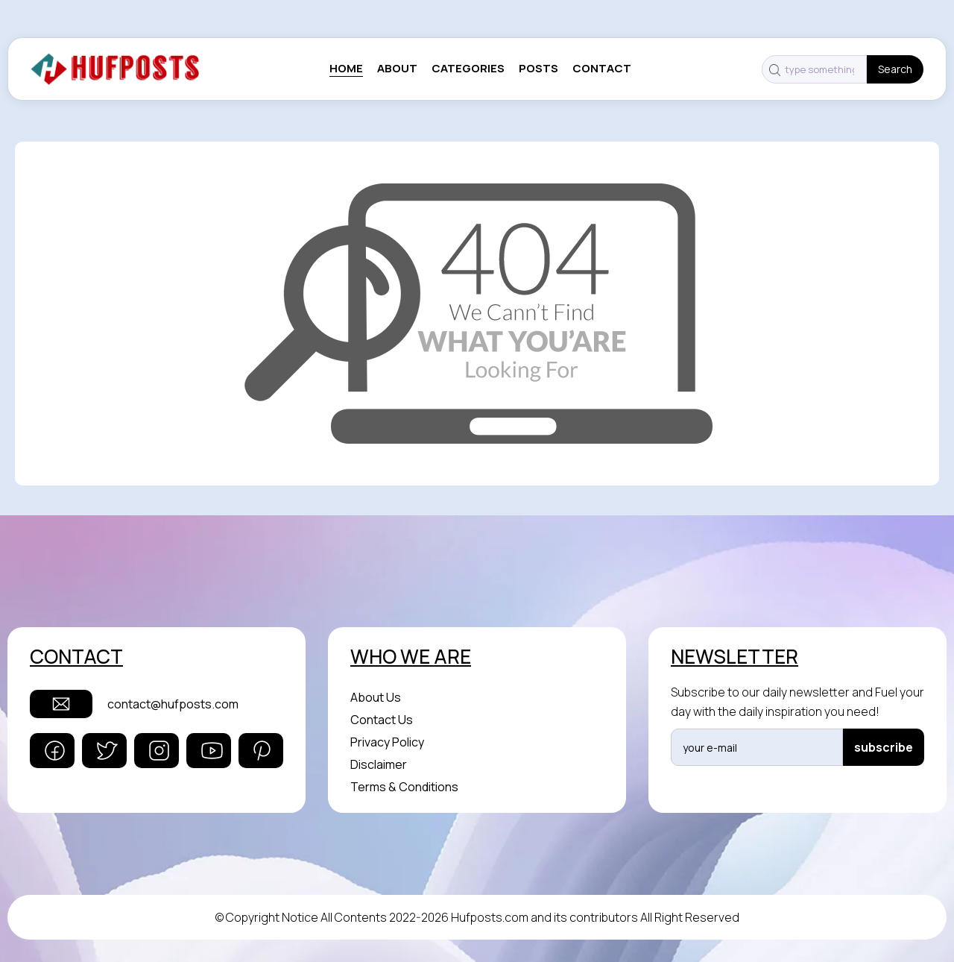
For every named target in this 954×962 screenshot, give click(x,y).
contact (601, 68)
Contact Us (381, 719)
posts (538, 68)
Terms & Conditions (404, 786)
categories (468, 68)
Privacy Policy (387, 742)
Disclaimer (378, 764)
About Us (375, 697)
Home (346, 68)
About (397, 68)
